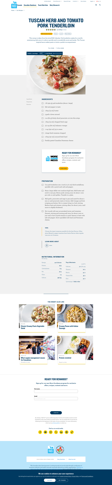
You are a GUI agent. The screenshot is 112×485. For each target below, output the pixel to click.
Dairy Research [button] (71, 5)
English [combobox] (91, 1)
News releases (83, 1)
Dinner (55, 33)
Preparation (29, 101)
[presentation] (56, 406)
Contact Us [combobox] (75, 1)
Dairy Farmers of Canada (14, 5)
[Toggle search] (100, 5)
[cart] (96, 5)
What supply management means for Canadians (33, 359)
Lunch (61, 33)
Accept (49, 480)
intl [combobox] (98, 1)
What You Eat (72, 459)
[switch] (51, 53)
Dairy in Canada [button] (26, 5)
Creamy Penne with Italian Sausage (68, 327)
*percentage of (73, 281)
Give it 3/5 (51, 29)
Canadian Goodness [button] (41, 5)
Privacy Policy (75, 476)
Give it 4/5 (53, 29)
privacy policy (56, 423)
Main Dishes (68, 33)
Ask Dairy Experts (47, 1)
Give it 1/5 (47, 29)
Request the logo (67, 1)
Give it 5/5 (55, 29)
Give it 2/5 (49, 29)
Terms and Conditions (87, 476)
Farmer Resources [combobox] (56, 1)
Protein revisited (65, 358)
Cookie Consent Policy (65, 476)
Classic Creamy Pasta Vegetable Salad (32, 327)
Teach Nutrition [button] (57, 5)
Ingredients (29, 99)
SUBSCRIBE (63, 168)
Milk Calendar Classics (46, 33)
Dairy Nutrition (61, 459)
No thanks (62, 480)
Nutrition (29, 104)
